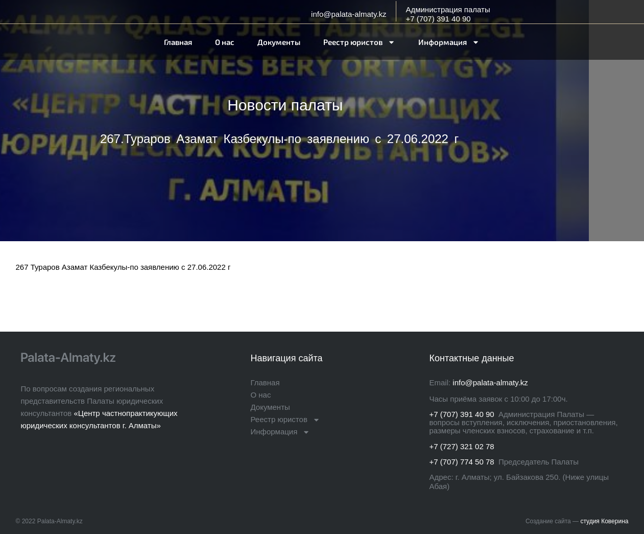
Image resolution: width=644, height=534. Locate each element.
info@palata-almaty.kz (349, 14)
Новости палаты (285, 105)
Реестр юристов (359, 42)
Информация (449, 42)
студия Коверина (604, 521)
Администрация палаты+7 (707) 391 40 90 (448, 14)
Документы (278, 42)
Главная (178, 42)
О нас (224, 42)
